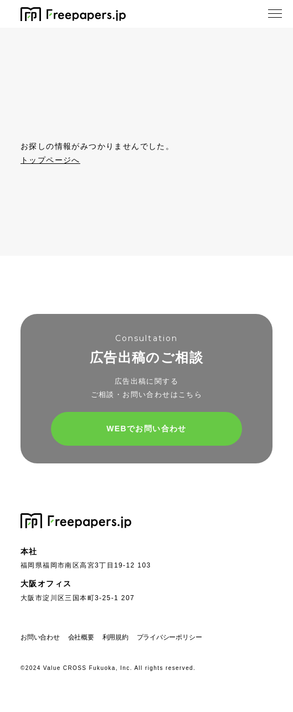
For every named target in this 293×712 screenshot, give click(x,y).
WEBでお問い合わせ (146, 428)
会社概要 (81, 637)
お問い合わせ (40, 637)
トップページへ (50, 160)
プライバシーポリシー (169, 637)
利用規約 (115, 637)
